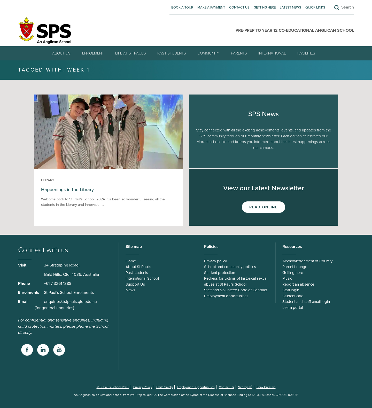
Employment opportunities (226, 296)
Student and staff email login (306, 301)
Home (131, 261)
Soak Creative (266, 387)
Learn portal (292, 307)
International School (142, 278)
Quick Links (315, 7)
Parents (239, 53)
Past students (171, 53)
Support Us (135, 284)
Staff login (290, 290)
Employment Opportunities (196, 387)
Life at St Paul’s (130, 53)
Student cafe (292, 296)
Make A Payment (211, 7)
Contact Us (239, 7)
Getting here (265, 7)
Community (208, 53)
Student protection (219, 272)
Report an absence (298, 284)
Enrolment (93, 53)
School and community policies (230, 266)
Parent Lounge (294, 266)
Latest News (290, 7)
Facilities (306, 53)
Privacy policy (215, 261)
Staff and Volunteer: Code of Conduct (235, 290)
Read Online (263, 207)
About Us (61, 53)
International (272, 53)
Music (287, 278)
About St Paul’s (138, 266)
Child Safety (164, 387)
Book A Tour (182, 7)
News (130, 290)
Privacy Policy (142, 387)
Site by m (245, 387)
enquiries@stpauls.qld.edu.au (70, 301)
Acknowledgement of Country (307, 261)
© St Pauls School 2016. (113, 387)
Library (47, 180)
